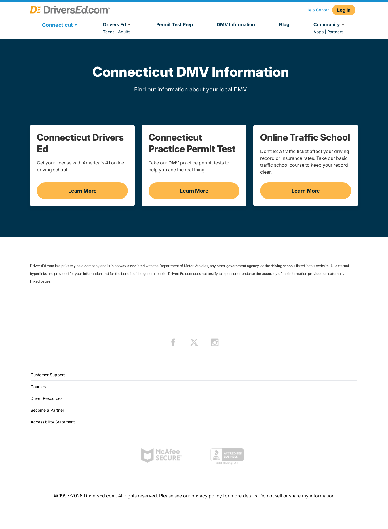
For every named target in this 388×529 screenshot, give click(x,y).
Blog (284, 24)
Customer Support (48, 374)
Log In (344, 10)
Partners (335, 31)
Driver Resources (46, 398)
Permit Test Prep (174, 24)
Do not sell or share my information (296, 496)
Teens (108, 31)
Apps (318, 31)
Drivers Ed (117, 24)
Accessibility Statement (53, 421)
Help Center (317, 9)
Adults (124, 31)
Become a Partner (47, 410)
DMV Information (236, 24)
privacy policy (206, 496)
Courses (38, 386)
